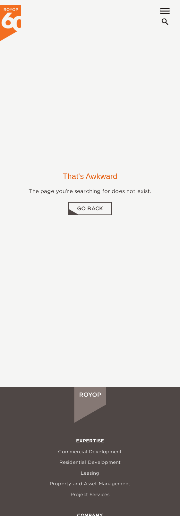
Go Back (90, 209)
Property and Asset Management (90, 483)
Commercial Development (90, 451)
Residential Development (90, 462)
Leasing (90, 473)
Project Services (90, 494)
